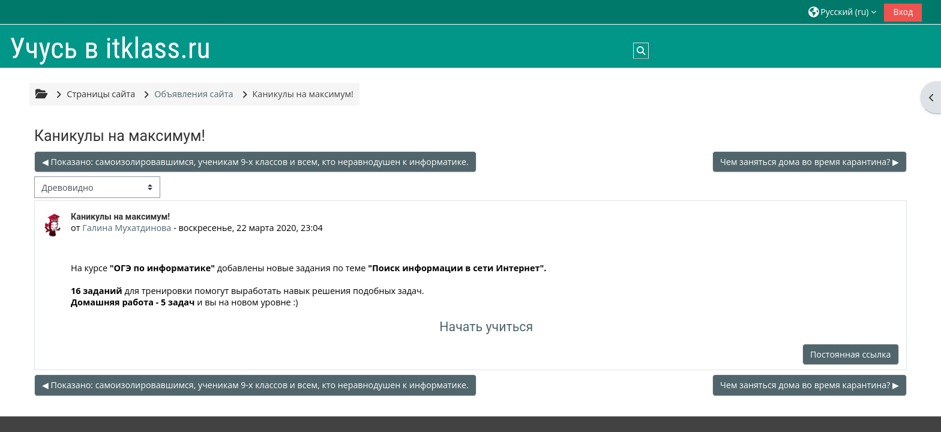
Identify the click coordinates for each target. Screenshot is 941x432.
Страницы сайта (101, 94)
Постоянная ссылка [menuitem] (850, 354)
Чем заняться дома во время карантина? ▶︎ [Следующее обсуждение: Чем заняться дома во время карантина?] (809, 161)
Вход (903, 11)
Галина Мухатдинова (126, 227)
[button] (842, 11)
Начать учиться (486, 326)
